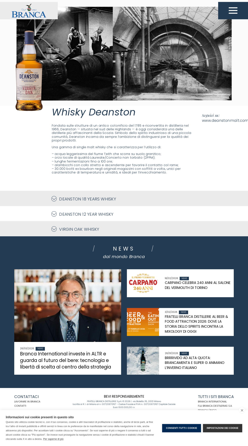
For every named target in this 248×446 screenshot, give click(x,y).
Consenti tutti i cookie (181, 428)
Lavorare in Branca (27, 401)
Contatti (20, 406)
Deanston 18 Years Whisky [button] (84, 199)
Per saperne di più (53, 439)
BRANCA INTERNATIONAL (212, 401)
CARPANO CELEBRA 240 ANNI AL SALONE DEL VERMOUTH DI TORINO (197, 285)
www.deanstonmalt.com (218, 120)
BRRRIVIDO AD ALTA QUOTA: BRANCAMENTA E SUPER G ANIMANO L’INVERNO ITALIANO (194, 362)
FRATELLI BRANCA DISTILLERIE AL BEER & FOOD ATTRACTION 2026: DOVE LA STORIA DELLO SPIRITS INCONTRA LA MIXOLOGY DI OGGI (196, 324)
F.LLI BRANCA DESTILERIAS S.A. (215, 406)
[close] (242, 410)
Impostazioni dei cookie (222, 428)
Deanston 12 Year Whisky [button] (83, 214)
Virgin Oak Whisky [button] (75, 229)
